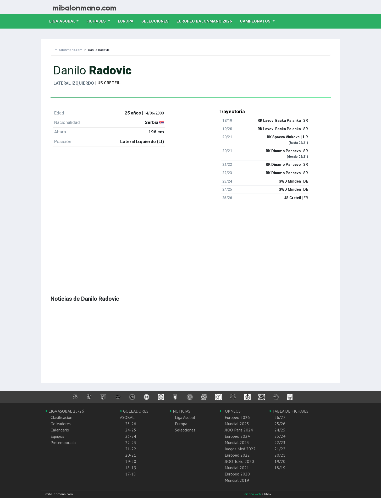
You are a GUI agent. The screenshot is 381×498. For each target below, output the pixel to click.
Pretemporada (63, 442)
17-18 (130, 474)
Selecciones (157, 21)
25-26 (130, 423)
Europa (127, 21)
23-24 (130, 436)
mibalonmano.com (68, 50)
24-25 (130, 430)
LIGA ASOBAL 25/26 (64, 411)
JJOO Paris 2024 (239, 430)
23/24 (279, 436)
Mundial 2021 (237, 467)
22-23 (130, 442)
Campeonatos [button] (256, 21)
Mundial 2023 (237, 442)
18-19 (130, 467)
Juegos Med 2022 (240, 448)
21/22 (279, 448)
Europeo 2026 (237, 417)
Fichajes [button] (96, 21)
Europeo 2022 (237, 455)
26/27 (279, 417)
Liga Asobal (185, 417)
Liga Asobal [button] (62, 21)
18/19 (279, 467)
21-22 (130, 448)
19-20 (130, 461)
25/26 (279, 423)
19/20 (279, 461)
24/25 (279, 430)
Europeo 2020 (237, 474)
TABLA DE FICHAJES (288, 411)
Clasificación (61, 417)
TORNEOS (230, 411)
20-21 (130, 455)
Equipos (57, 436)
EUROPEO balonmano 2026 (206, 21)
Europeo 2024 (237, 436)
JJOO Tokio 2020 (239, 461)
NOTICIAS (180, 411)
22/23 (279, 442)
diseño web (253, 494)
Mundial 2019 (237, 480)
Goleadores (61, 423)
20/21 (279, 455)
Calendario (60, 430)
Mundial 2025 (237, 423)
